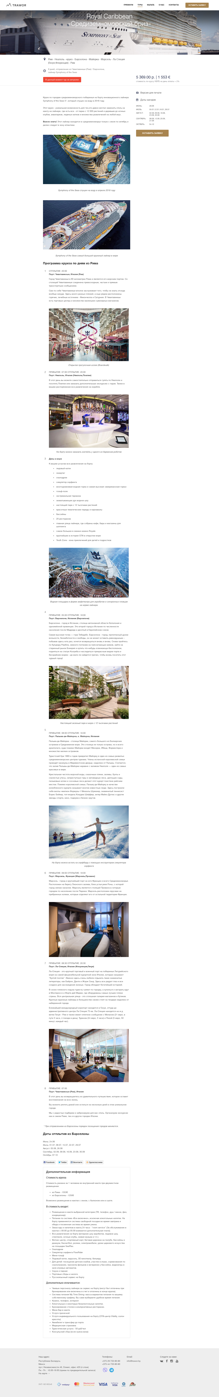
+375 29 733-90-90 (111, 1361)
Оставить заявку (197, 5)
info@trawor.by (134, 1361)
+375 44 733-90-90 (111, 1364)
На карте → (44, 1373)
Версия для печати (148, 92)
